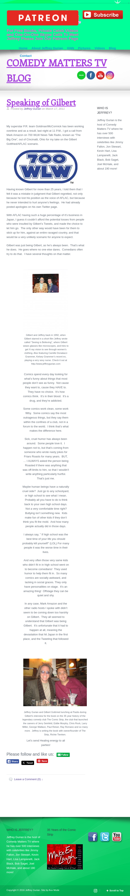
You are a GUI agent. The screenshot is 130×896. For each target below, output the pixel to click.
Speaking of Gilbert (41, 102)
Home (23, 48)
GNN (70, 48)
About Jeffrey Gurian (47, 48)
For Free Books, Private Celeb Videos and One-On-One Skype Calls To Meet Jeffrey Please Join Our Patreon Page (43, 25)
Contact (26, 55)
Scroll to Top (116, 890)
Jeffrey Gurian (32, 108)
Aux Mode (54, 890)
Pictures (84, 48)
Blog (112, 48)
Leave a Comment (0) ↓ (28, 779)
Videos (99, 48)
